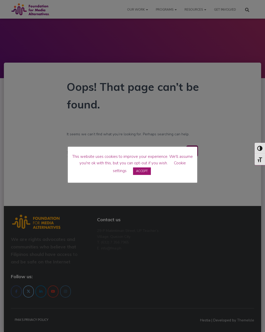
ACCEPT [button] (142, 171)
